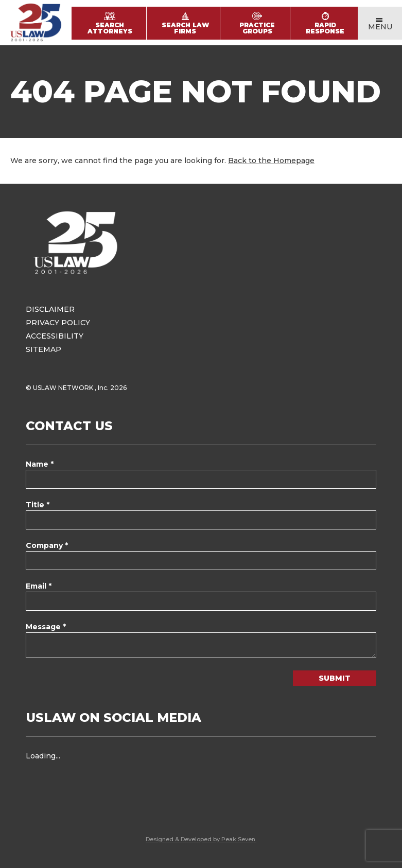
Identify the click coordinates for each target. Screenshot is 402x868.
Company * (47, 545)
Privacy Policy (58, 322)
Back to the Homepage (271, 160)
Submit (335, 678)
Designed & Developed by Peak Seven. (201, 839)
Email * (38, 586)
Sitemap (43, 349)
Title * (37, 504)
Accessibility (54, 336)
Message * (46, 626)
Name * (40, 464)
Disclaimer (50, 309)
